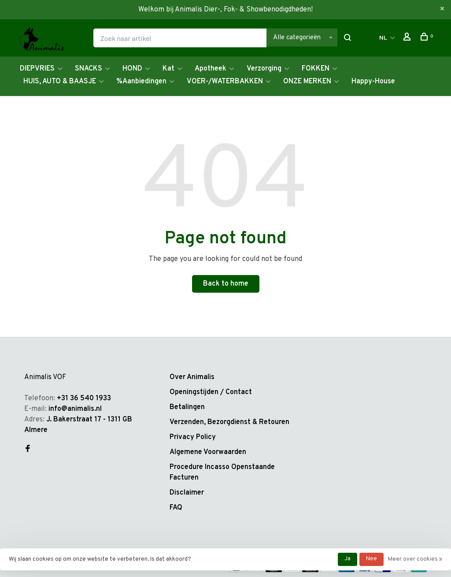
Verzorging (264, 68)
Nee (371, 558)
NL (383, 38)
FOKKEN (315, 68)
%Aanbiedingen (141, 81)
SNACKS (88, 68)
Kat (168, 68)
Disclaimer (187, 492)
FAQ (176, 507)
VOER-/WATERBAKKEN (225, 81)
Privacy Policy (193, 437)
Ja (347, 558)
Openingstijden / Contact (211, 392)
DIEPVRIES (37, 68)
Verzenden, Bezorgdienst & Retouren (229, 422)
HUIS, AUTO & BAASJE (59, 81)
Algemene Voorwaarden (208, 452)
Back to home (225, 283)
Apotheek (210, 68)
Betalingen (187, 407)
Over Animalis (192, 377)
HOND (132, 68)
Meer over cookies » (415, 559)
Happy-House (373, 81)
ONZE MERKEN (307, 81)
